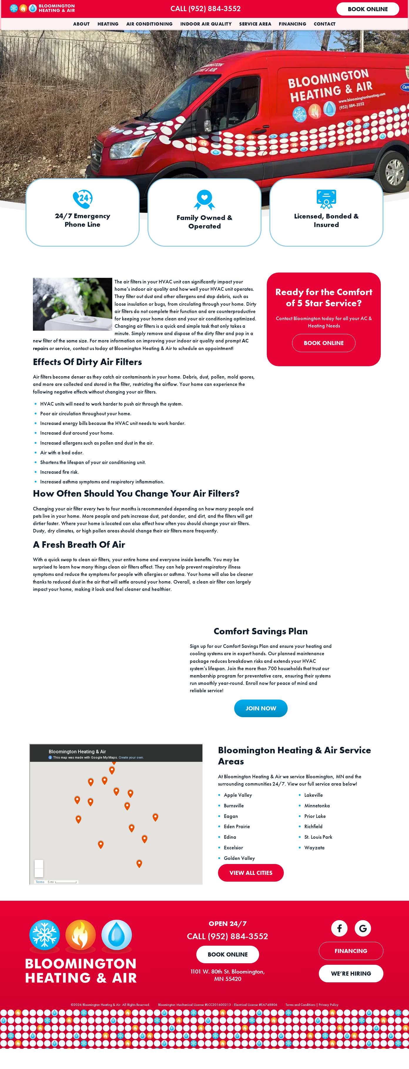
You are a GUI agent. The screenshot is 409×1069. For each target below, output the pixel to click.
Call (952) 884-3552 (210, 9)
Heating (108, 24)
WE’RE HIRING (351, 995)
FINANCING (351, 973)
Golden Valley (240, 880)
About (81, 24)
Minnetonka (318, 827)
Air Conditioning (149, 24)
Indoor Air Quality (206, 24)
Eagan (232, 838)
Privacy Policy (328, 1030)
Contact (325, 24)
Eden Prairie (238, 848)
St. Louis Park (319, 859)
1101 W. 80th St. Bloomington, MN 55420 (231, 997)
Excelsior (234, 869)
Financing (292, 24)
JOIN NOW (257, 728)
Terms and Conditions (300, 1030)
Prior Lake (316, 838)
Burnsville (235, 827)
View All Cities (252, 894)
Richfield (315, 848)
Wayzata (316, 869)
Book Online (367, 9)
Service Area (255, 24)
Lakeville (315, 817)
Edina (231, 859)
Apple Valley (239, 817)
